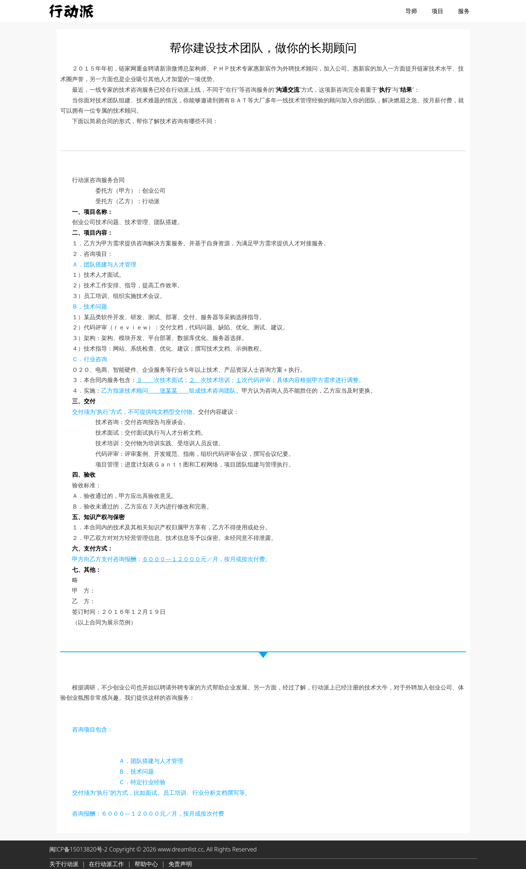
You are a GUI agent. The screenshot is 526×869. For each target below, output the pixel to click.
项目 (437, 11)
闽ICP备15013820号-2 (78, 849)
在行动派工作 (106, 864)
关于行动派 (64, 864)
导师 (411, 11)
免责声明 (180, 864)
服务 (464, 11)
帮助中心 (146, 864)
